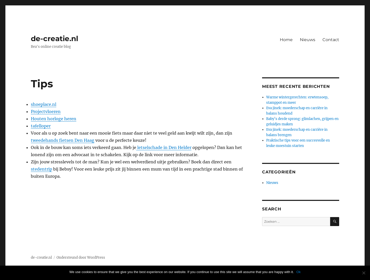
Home (286, 39)
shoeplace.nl (43, 104)
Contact (330, 39)
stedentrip (41, 169)
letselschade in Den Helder (163, 147)
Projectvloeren (46, 111)
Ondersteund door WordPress (81, 257)
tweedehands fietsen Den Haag (62, 140)
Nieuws (307, 39)
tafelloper (41, 125)
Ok (298, 272)
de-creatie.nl (54, 38)
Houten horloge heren (53, 118)
